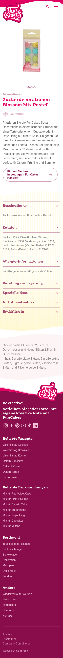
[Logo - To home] (47, 392)
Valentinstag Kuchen (15, 455)
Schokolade (10, 554)
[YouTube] (23, 425)
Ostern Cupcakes (13, 461)
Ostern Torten (11, 471)
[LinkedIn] (35, 425)
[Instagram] (6, 425)
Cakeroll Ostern (12, 466)
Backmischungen (13, 549)
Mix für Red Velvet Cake (17, 493)
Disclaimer (9, 639)
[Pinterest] (17, 425)
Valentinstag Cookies (15, 444)
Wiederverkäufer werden (17, 594)
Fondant (8, 576)
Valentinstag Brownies (16, 450)
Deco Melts (9, 570)
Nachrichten (10, 599)
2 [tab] (31, 87)
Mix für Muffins (11, 526)
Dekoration (9, 560)
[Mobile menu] (56, 6)
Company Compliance (17, 643)
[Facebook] (11, 425)
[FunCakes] (13, 13)
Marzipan (8, 565)
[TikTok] (29, 425)
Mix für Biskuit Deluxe (16, 499)
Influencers (9, 604)
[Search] (47, 6)
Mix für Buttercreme (14, 509)
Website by (15, 650)
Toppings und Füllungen (17, 543)
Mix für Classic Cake (15, 504)
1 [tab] (29, 87)
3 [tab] (34, 87)
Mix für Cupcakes (13, 520)
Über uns (8, 610)
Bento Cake (10, 477)
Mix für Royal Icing (14, 515)
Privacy (7, 634)
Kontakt (7, 615)
